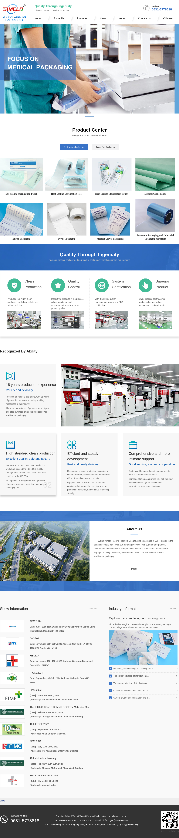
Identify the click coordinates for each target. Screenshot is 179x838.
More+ (134, 569)
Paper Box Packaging (105, 147)
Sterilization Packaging (74, 147)
